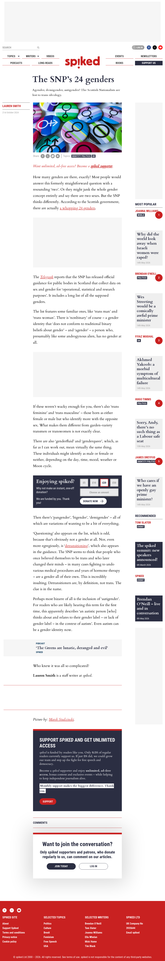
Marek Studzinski (61, 719)
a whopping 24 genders (77, 208)
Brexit (47, 932)
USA (46, 946)
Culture (47, 928)
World (141, 215)
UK (93, 156)
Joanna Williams (146, 211)
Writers (31, 56)
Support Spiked (10, 928)
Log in (137, 47)
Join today (61, 866)
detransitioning (76, 545)
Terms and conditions (13, 932)
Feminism (49, 937)
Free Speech (50, 941)
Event (141, 526)
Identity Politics (81, 156)
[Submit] (38, 47)
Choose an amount (99, 492)
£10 (94, 482)
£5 (84, 482)
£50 (114, 482)
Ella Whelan (91, 937)
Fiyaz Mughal (144, 336)
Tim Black (90, 946)
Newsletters (149, 56)
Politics (142, 278)
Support (48, 801)
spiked (139, 576)
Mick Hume (91, 941)
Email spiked (133, 932)
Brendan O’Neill (93, 923)
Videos (50, 56)
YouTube (160, 47)
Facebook (149, 47)
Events (119, 56)
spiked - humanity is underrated (82, 62)
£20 (104, 482)
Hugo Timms (143, 399)
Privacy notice (9, 937)
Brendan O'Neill (146, 273)
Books (119, 63)
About (5, 923)
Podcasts (16, 63)
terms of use (73, 957)
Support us (149, 63)
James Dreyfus (145, 457)
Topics (11, 56)
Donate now (90, 501)
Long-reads (45, 63)
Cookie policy (9, 941)
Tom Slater (143, 522)
